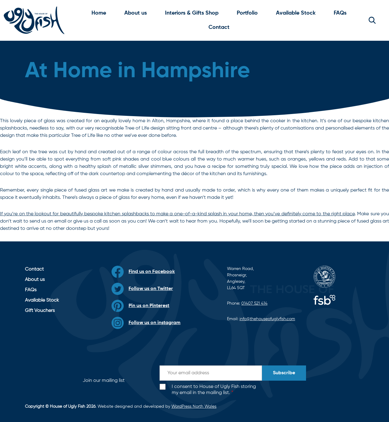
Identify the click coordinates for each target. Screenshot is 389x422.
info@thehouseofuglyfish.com (267, 319)
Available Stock (295, 13)
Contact (218, 27)
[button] (372, 20)
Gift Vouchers (40, 310)
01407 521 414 (254, 303)
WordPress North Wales (193, 406)
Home (98, 13)
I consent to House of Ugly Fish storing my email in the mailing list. (214, 390)
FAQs (340, 13)
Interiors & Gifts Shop (192, 13)
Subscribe (284, 373)
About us (135, 13)
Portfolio (247, 13)
